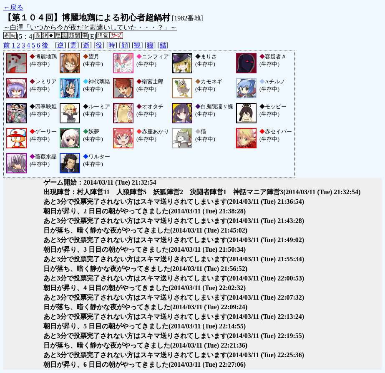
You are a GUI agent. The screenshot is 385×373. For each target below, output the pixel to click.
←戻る (13, 7)
